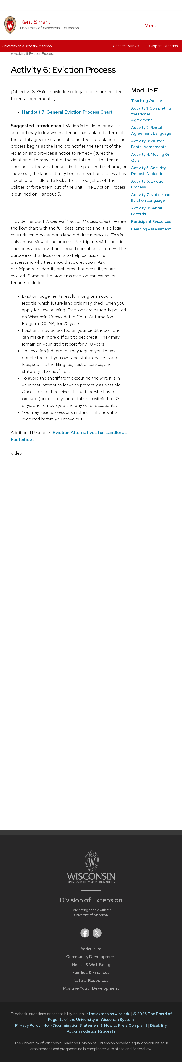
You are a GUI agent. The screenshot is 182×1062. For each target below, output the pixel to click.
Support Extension (163, 45)
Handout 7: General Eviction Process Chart (67, 112)
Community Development (91, 956)
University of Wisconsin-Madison (27, 45)
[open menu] (151, 25)
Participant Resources (151, 221)
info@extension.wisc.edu (108, 1013)
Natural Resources (91, 980)
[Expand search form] (167, 25)
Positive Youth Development (91, 988)
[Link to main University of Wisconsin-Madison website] (91, 881)
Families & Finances (91, 972)
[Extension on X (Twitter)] (97, 936)
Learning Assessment (151, 228)
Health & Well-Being (91, 964)
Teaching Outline (146, 100)
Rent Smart (35, 22)
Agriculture (91, 949)
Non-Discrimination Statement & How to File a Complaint (95, 1025)
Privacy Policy (28, 1025)
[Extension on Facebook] (85, 936)
